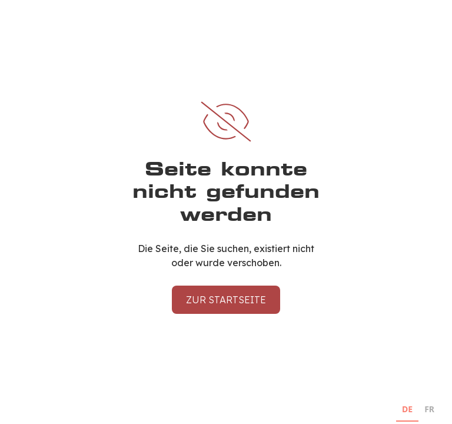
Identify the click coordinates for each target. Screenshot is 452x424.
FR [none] (429, 409)
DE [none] (407, 409)
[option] (429, 411)
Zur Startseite (226, 300)
